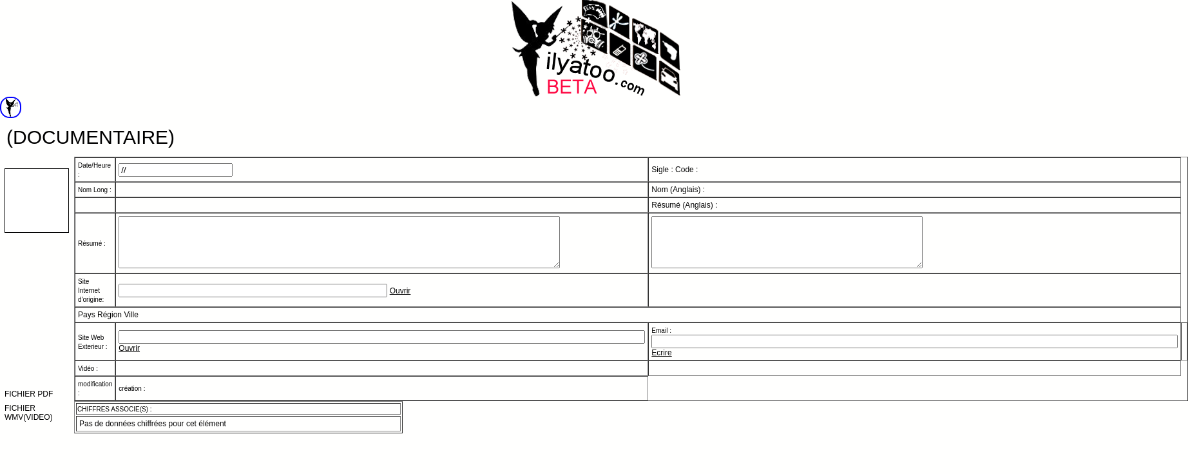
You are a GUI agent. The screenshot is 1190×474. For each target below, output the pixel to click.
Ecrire (661, 362)
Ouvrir (400, 300)
